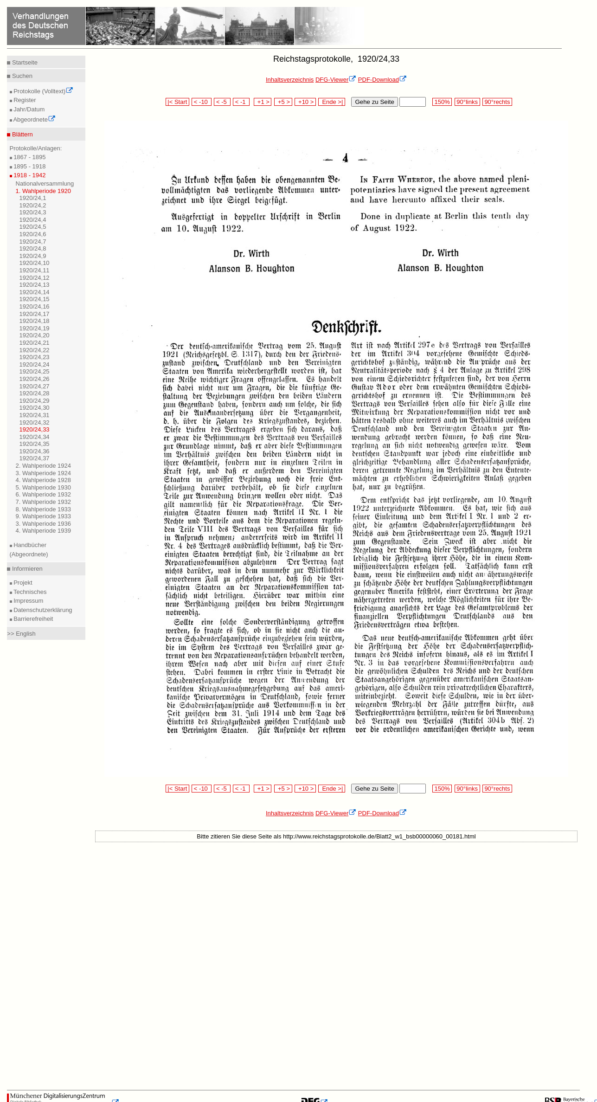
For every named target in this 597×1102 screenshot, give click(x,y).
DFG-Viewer (335, 79)
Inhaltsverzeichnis (290, 79)
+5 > (283, 101)
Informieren (26, 568)
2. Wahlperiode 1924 (43, 465)
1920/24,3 (32, 212)
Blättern (21, 134)
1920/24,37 (34, 458)
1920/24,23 (34, 357)
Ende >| (332, 101)
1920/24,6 (32, 234)
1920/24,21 (34, 342)
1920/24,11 (34, 270)
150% (442, 101)
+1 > (262, 101)
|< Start (177, 101)
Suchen (21, 75)
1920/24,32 (34, 422)
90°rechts (497, 101)
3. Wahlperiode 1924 (43, 473)
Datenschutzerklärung (42, 609)
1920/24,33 (34, 429)
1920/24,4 (32, 219)
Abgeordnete (34, 119)
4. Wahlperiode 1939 (43, 530)
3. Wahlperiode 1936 (43, 523)
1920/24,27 (34, 386)
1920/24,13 (34, 284)
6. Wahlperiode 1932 (43, 494)
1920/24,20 (34, 335)
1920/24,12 (34, 277)
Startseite (24, 62)
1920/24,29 (34, 400)
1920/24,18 (34, 320)
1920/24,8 (32, 248)
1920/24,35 (34, 443)
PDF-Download (382, 79)
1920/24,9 (32, 255)
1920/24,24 (34, 364)
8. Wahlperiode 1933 (43, 509)
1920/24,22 (34, 350)
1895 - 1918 (29, 166)
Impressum (28, 600)
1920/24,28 (34, 393)
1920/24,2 (32, 205)
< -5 (222, 101)
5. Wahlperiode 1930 (43, 487)
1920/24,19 (34, 328)
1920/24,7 (32, 241)
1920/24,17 (34, 313)
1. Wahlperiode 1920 (43, 190)
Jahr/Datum (28, 109)
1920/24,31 (34, 415)
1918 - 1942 (29, 175)
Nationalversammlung (45, 183)
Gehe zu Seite (374, 101)
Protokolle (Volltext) (43, 91)
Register (24, 100)
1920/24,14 (34, 292)
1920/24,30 (34, 407)
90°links (467, 101)
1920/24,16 (34, 306)
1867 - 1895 (29, 157)
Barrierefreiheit (32, 618)
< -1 (241, 101)
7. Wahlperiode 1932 (43, 501)
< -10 (201, 101)
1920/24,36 (34, 451)
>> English (21, 633)
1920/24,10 (34, 262)
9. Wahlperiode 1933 (43, 516)
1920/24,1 (32, 197)
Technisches (29, 591)
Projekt (22, 582)
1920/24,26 (34, 378)
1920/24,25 (34, 371)
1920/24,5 (32, 226)
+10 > (305, 101)
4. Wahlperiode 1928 (43, 480)
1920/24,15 (34, 299)
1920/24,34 (34, 436)
